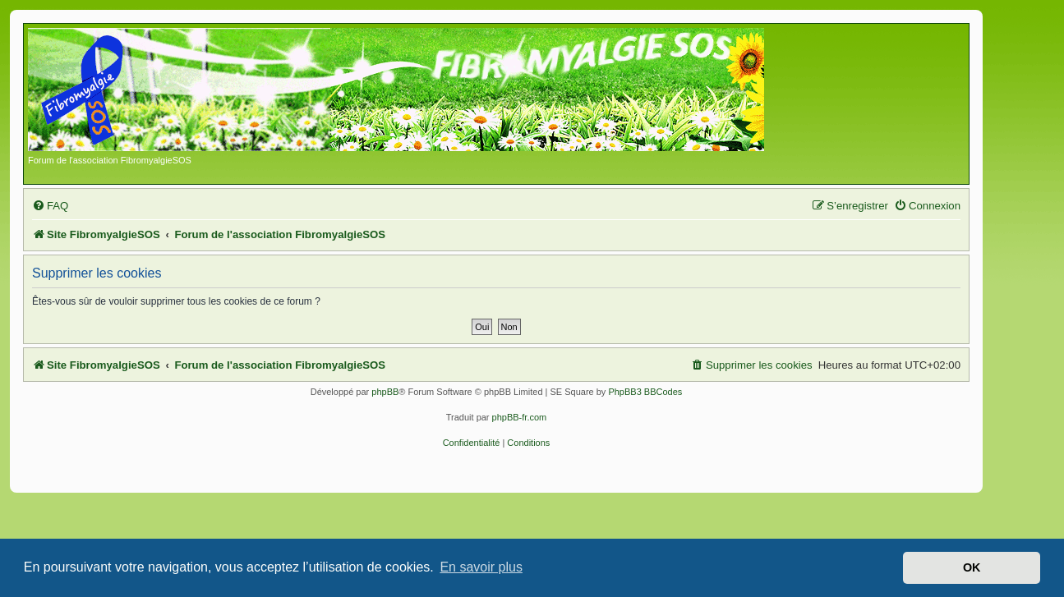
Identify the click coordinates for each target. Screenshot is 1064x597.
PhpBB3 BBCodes (645, 392)
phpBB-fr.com (519, 417)
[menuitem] (50, 206)
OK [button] (972, 567)
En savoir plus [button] (481, 567)
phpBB (384, 392)
